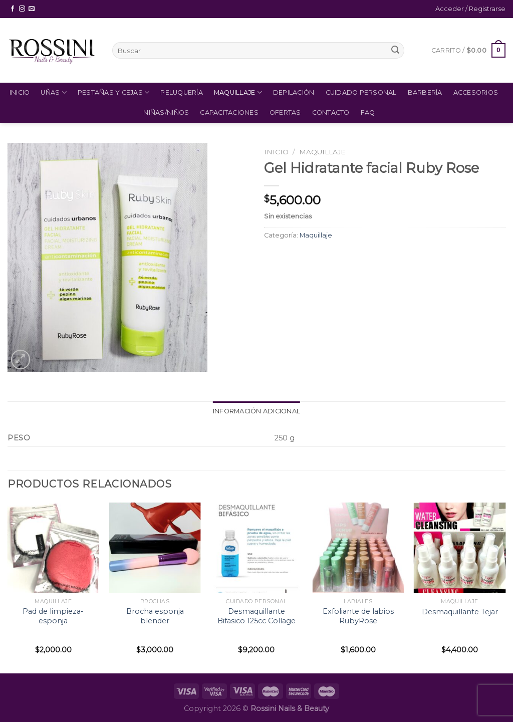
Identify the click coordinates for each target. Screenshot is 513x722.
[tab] (256, 411)
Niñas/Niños (166, 112)
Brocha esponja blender (155, 616)
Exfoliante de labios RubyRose (358, 616)
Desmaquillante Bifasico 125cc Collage (256, 616)
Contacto (331, 112)
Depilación (294, 92)
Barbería (425, 92)
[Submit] (395, 50)
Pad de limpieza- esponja (53, 616)
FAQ (368, 112)
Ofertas (285, 112)
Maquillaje (238, 92)
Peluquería (181, 92)
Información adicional (256, 411)
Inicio (20, 92)
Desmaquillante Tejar (460, 611)
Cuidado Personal (361, 92)
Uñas (53, 92)
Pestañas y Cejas (114, 92)
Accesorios (475, 92)
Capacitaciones (229, 112)
